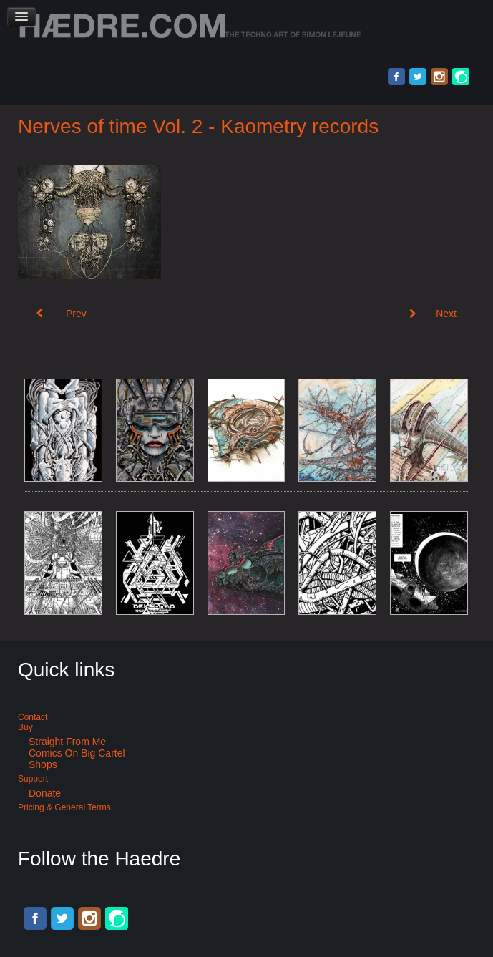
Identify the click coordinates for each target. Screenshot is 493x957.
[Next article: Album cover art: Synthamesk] (433, 313)
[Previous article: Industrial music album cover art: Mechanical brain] (61, 313)
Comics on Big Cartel (77, 753)
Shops (43, 764)
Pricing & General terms (64, 807)
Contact (32, 717)
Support (33, 779)
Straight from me (67, 741)
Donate (45, 793)
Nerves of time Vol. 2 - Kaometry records (198, 126)
